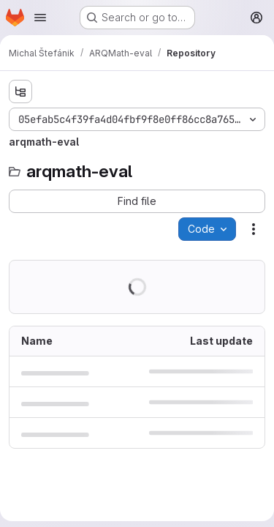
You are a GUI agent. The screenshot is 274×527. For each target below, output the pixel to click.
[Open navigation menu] (40, 17)
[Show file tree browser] (20, 91)
